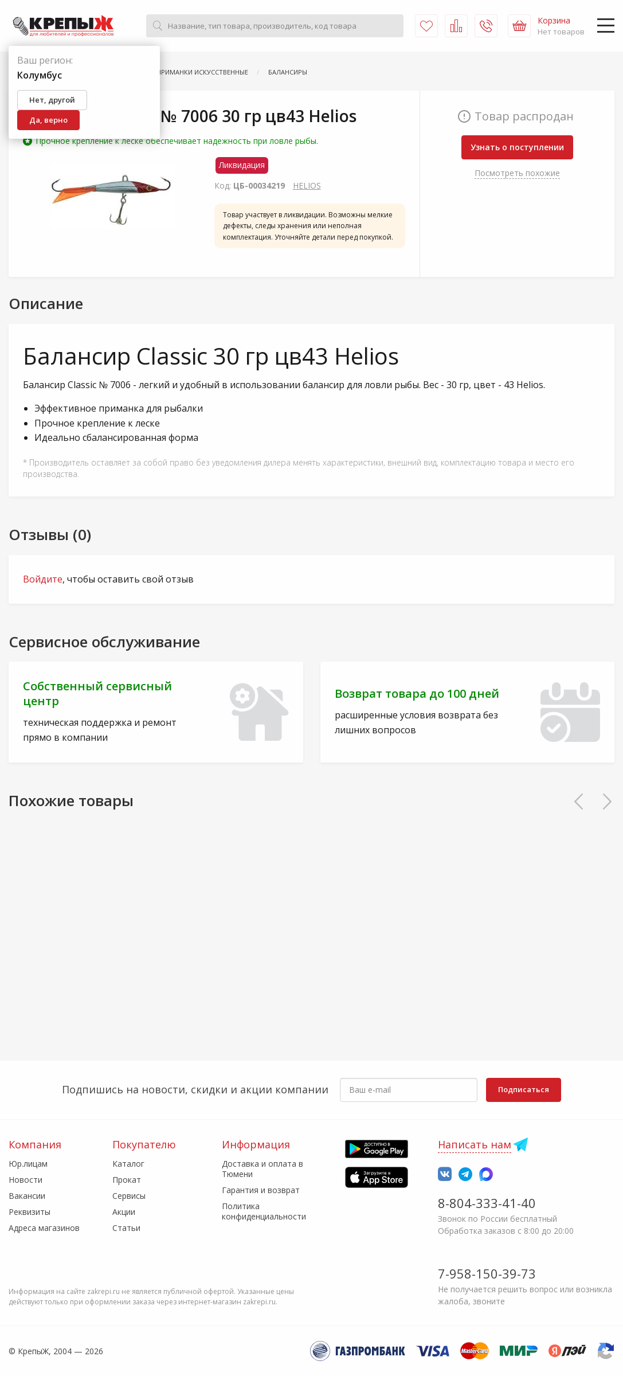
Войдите (42, 579)
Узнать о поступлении (517, 147)
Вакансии (27, 1195)
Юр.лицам (28, 1163)
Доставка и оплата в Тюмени (262, 1168)
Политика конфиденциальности (264, 1211)
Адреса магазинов (44, 1227)
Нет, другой (52, 100)
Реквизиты (29, 1211)
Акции (123, 1211)
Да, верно (48, 120)
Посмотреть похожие (517, 172)
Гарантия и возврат (261, 1190)
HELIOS (307, 185)
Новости (25, 1179)
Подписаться (523, 1089)
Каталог (128, 1163)
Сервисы (129, 1195)
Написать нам (474, 1144)
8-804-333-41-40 (487, 1202)
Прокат (126, 1179)
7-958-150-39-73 (487, 1273)
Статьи (126, 1227)
